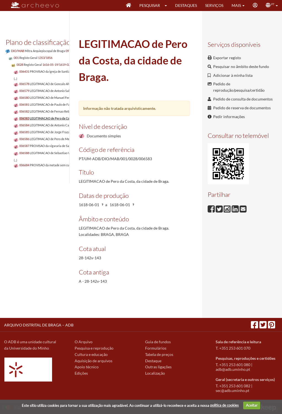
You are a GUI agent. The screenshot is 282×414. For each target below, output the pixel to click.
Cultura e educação (91, 354)
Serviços (214, 5)
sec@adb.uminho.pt (232, 390)
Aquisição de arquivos (93, 360)
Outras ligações (158, 366)
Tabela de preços (159, 354)
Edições (81, 373)
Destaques (186, 5)
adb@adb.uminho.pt (233, 369)
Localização (155, 373)
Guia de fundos (158, 341)
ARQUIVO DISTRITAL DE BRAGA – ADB (39, 325)
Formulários (155, 348)
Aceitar (251, 405)
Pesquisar (149, 5)
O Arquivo (84, 341)
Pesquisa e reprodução (94, 348)
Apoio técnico (87, 366)
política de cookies (224, 405)
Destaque (153, 360)
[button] (167, 5)
